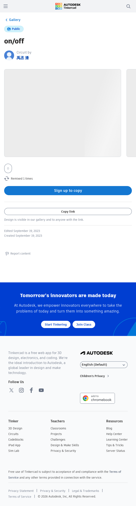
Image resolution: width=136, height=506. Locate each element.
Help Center (114, 434)
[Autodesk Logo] (96, 353)
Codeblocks (15, 439)
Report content (17, 253)
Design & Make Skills (65, 445)
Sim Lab (13, 451)
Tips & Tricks (115, 445)
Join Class (83, 324)
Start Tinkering (56, 324)
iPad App (14, 445)
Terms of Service (19, 497)
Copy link (68, 211)
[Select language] (104, 364)
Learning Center (117, 439)
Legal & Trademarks (85, 491)
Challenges (58, 439)
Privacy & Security (63, 451)
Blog (109, 428)
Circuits (13, 434)
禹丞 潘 (23, 57)
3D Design (15, 428)
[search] (128, 6)
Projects (56, 434)
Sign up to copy (68, 190)
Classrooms (58, 428)
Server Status (115, 451)
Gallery (12, 19)
